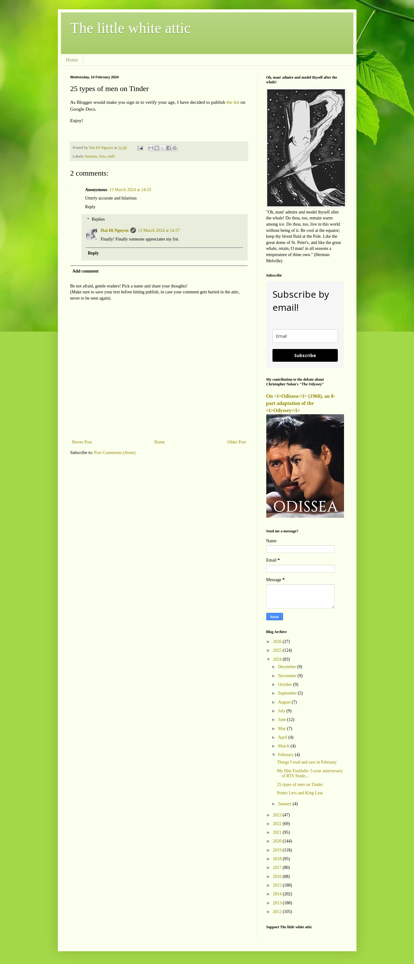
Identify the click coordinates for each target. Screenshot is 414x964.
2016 (278, 876)
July (282, 711)
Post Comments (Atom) (115, 452)
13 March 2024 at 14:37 (159, 230)
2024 (278, 659)
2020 (278, 841)
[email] (305, 336)
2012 (278, 911)
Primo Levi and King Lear (300, 793)
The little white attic (130, 28)
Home (72, 59)
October (285, 684)
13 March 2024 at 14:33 (130, 189)
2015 (278, 885)
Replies (98, 219)
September (288, 693)
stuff (110, 156)
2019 (278, 850)
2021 (278, 832)
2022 (278, 823)
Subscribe (305, 355)
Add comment (85, 271)
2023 (278, 815)
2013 (278, 903)
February (286, 754)
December (287, 666)
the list (232, 102)
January (285, 803)
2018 (278, 858)
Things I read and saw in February (307, 762)
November (288, 675)
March (284, 746)
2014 (278, 894)
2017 (278, 867)
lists (102, 156)
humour (91, 156)
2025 (278, 650)
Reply (90, 206)
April (283, 737)
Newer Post (82, 442)
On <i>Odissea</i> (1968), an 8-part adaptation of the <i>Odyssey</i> (300, 403)
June (282, 719)
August (285, 702)
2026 (278, 641)
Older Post (236, 442)
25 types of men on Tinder (300, 784)
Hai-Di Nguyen (115, 230)
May (282, 728)
